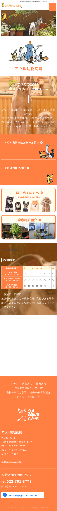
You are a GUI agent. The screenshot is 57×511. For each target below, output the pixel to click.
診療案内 (41, 383)
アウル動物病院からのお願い (21, 142)
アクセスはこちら (11, 461)
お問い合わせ (35, 397)
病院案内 (27, 383)
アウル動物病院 (10, 250)
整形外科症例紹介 (15, 167)
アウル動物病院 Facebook (23, 495)
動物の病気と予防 (17, 392)
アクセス (19, 397)
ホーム (14, 383)
